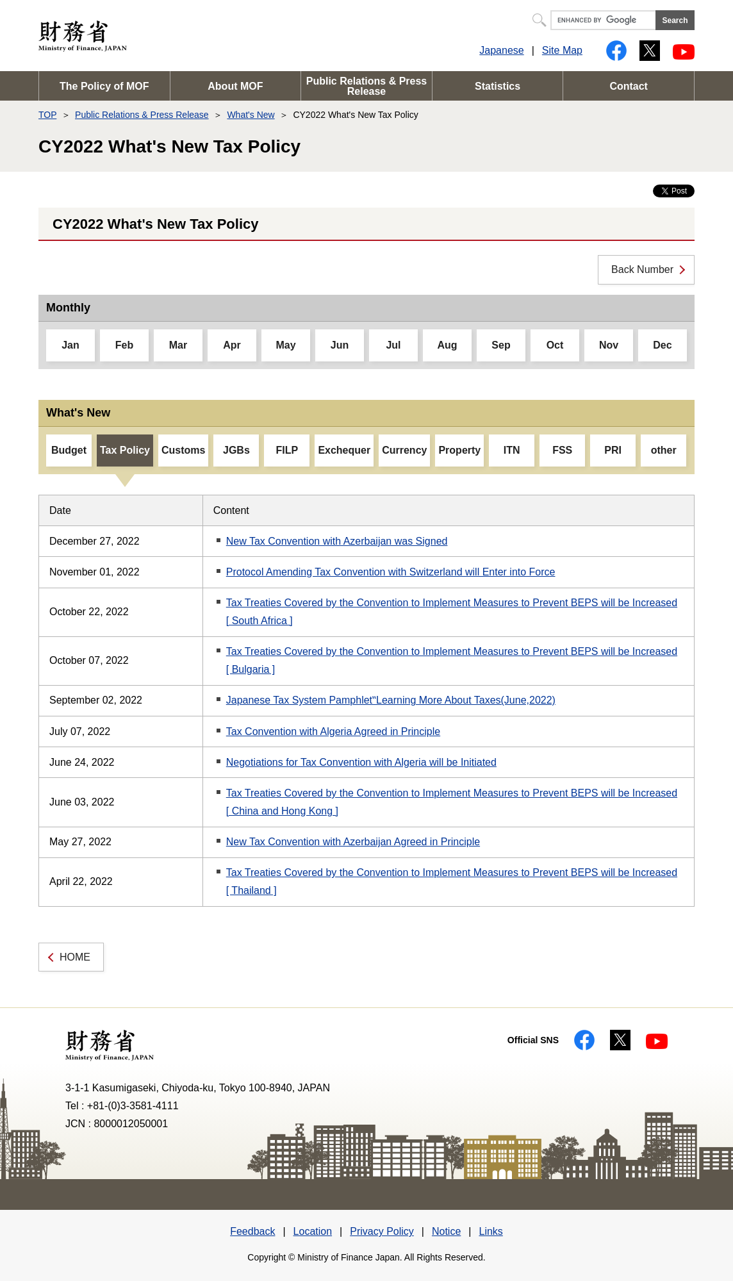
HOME (75, 957)
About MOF (235, 86)
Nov (608, 345)
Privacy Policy (382, 1231)
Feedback (252, 1231)
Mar (178, 345)
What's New (250, 115)
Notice (446, 1231)
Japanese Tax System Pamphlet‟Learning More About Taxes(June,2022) (391, 700)
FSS (562, 450)
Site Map (562, 50)
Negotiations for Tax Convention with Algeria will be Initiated (361, 762)
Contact (628, 86)
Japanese (501, 50)
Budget (68, 450)
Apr (232, 345)
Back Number (642, 269)
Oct (555, 345)
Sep (500, 345)
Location (313, 1231)
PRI (613, 450)
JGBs (236, 450)
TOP (47, 115)
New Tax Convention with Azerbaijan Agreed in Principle (353, 841)
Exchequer (344, 450)
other (664, 450)
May (285, 345)
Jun (340, 345)
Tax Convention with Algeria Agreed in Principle (333, 731)
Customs (183, 450)
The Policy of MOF (104, 86)
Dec (662, 345)
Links (490, 1231)
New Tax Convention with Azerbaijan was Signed (337, 541)
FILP (287, 450)
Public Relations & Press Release (366, 86)
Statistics (497, 86)
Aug (447, 345)
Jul (393, 345)
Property (459, 450)
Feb (124, 345)
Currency (404, 450)
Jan (70, 345)
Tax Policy (125, 450)
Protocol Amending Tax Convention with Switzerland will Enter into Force (391, 571)
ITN (512, 450)
